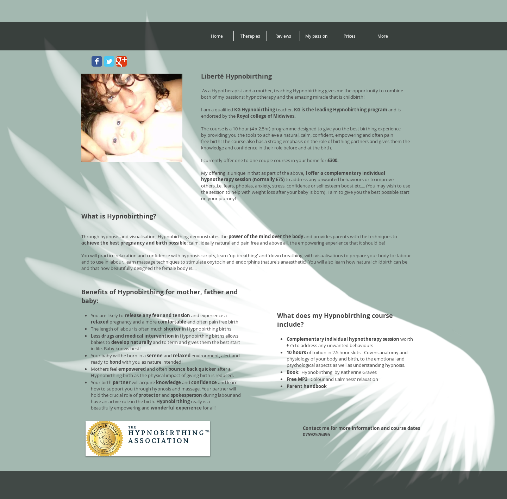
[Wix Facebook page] (97, 61)
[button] (250, 36)
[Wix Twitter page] (109, 61)
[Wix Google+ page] (121, 61)
